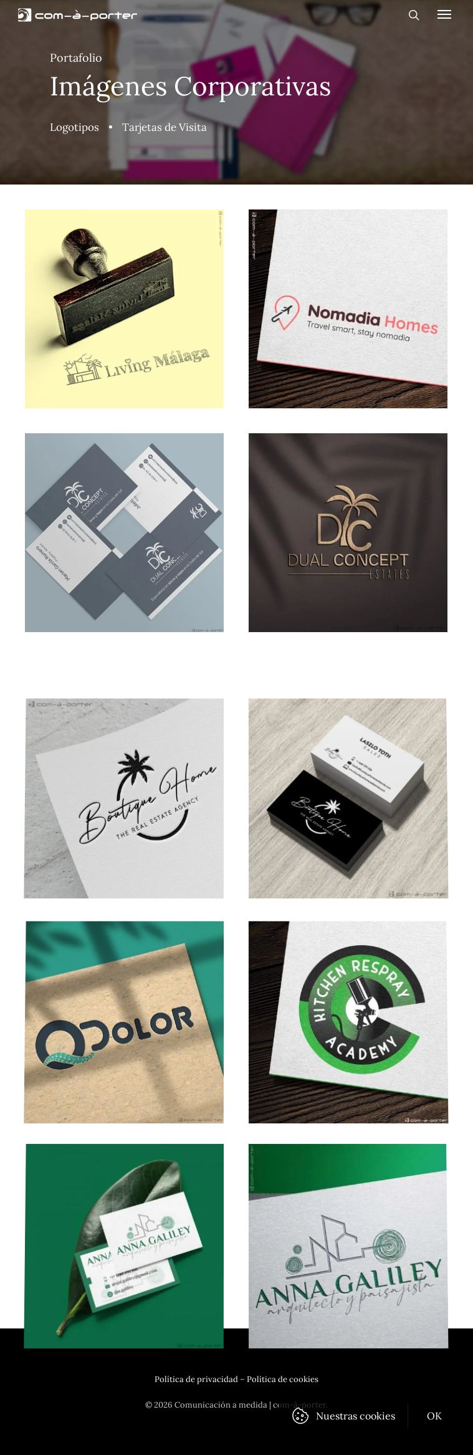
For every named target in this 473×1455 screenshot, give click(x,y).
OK (434, 1415)
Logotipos (74, 127)
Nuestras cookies (355, 1415)
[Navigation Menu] (444, 13)
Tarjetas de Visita (164, 127)
